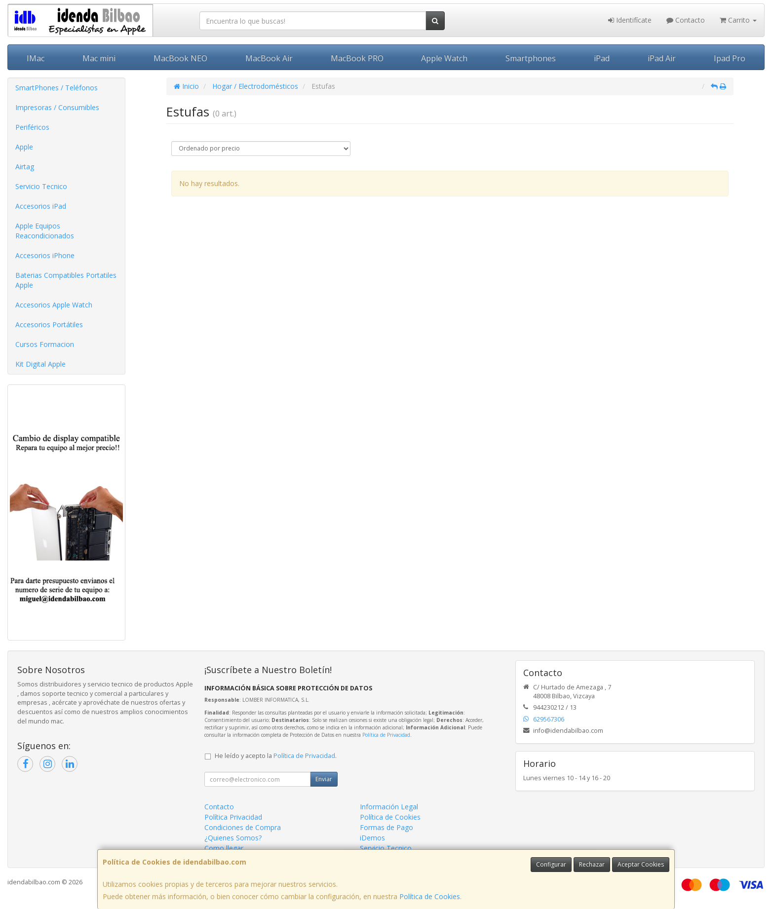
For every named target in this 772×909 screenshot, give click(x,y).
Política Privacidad (233, 817)
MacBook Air (269, 58)
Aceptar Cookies (641, 864)
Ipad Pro (729, 58)
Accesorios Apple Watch (53, 304)
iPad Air (662, 58)
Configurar (551, 864)
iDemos (372, 837)
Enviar (323, 779)
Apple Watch (444, 58)
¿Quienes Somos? (233, 837)
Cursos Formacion (44, 344)
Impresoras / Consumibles (57, 107)
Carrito (738, 20)
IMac (35, 58)
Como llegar (223, 848)
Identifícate (630, 20)
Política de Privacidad (386, 734)
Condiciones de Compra (242, 827)
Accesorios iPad (40, 206)
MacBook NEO (180, 58)
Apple (24, 147)
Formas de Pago (386, 827)
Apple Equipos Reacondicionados (44, 230)
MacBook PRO (357, 58)
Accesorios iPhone (45, 255)
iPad (602, 58)
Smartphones (530, 58)
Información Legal (389, 806)
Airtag (24, 166)
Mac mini (99, 58)
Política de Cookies (429, 896)
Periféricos (32, 127)
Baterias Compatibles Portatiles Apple (65, 280)
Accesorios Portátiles (49, 324)
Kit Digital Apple (40, 364)
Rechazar (592, 864)
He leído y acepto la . (276, 756)
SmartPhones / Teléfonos (56, 87)
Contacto (685, 20)
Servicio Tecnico (41, 186)
